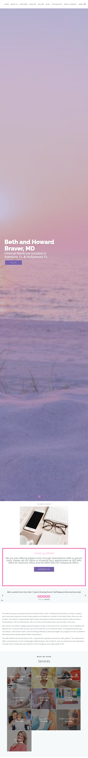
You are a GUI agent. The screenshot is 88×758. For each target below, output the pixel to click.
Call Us (13, 262)
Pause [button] (2, 600)
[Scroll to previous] (3, 596)
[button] (85, 4)
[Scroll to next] (85, 596)
